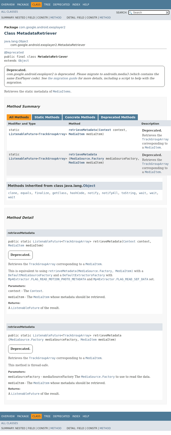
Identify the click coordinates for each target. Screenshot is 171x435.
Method (55, 17)
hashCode (77, 193)
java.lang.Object (16, 41)
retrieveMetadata (83, 130)
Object (23, 60)
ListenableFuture (23, 134)
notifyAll (110, 193)
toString (128, 193)
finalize (42, 193)
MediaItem (77, 134)
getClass (59, 193)
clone (12, 193)
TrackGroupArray (52, 134)
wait (142, 193)
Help (86, 4)
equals (26, 193)
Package (23, 4)
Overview (8, 4)
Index (76, 4)
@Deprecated (14, 52)
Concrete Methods (80, 117)
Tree (47, 4)
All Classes (9, 11)
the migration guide (62, 78)
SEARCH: (121, 12)
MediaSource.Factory (87, 158)
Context (105, 130)
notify (93, 193)
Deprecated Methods (118, 117)
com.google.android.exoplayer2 (42, 27)
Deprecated (61, 4)
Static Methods (46, 117)
